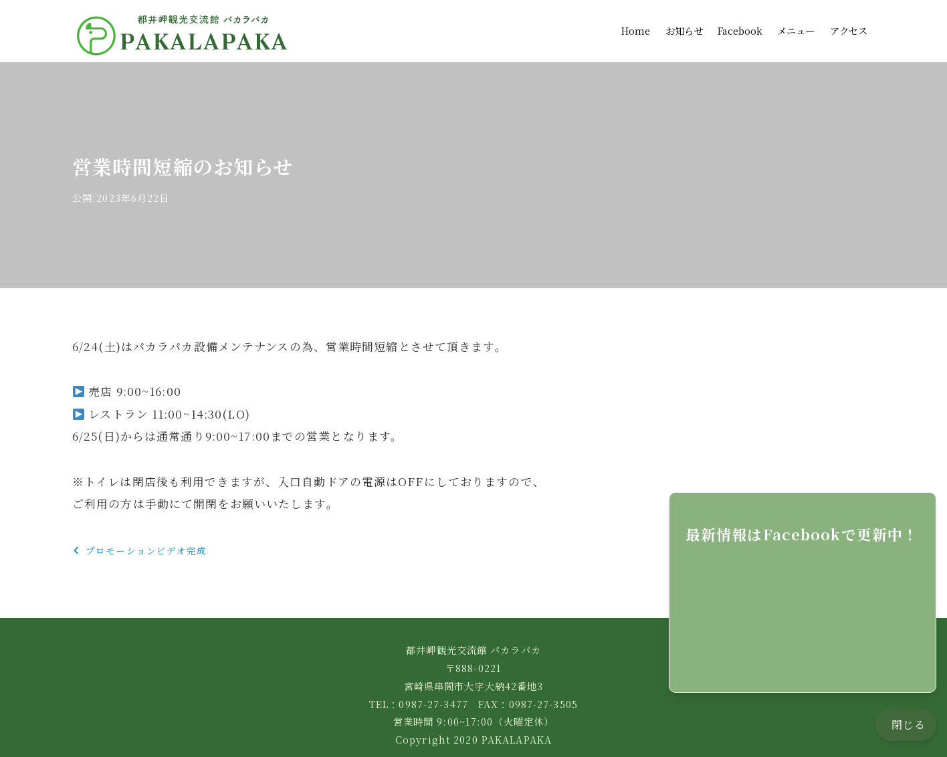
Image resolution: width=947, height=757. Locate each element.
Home (635, 23)
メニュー (796, 23)
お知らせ (684, 23)
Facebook (740, 23)
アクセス (848, 23)
